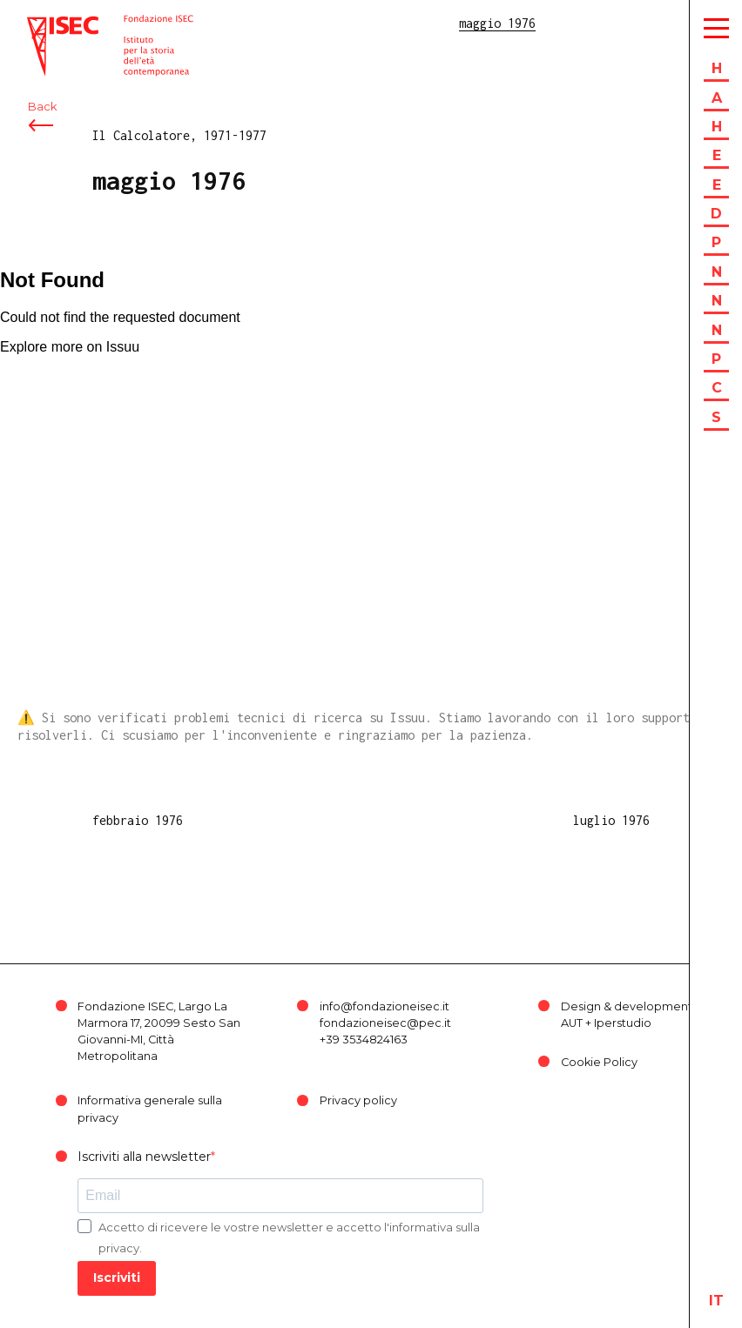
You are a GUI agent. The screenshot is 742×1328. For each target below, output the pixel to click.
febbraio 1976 (137, 820)
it (716, 1300)
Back (42, 110)
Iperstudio (622, 1023)
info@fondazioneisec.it (384, 1006)
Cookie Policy (599, 1062)
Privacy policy (358, 1100)
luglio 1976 (611, 820)
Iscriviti (116, 1277)
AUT (572, 1023)
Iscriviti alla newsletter (144, 1156)
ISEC (42, 24)
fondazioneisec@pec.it (385, 1023)
